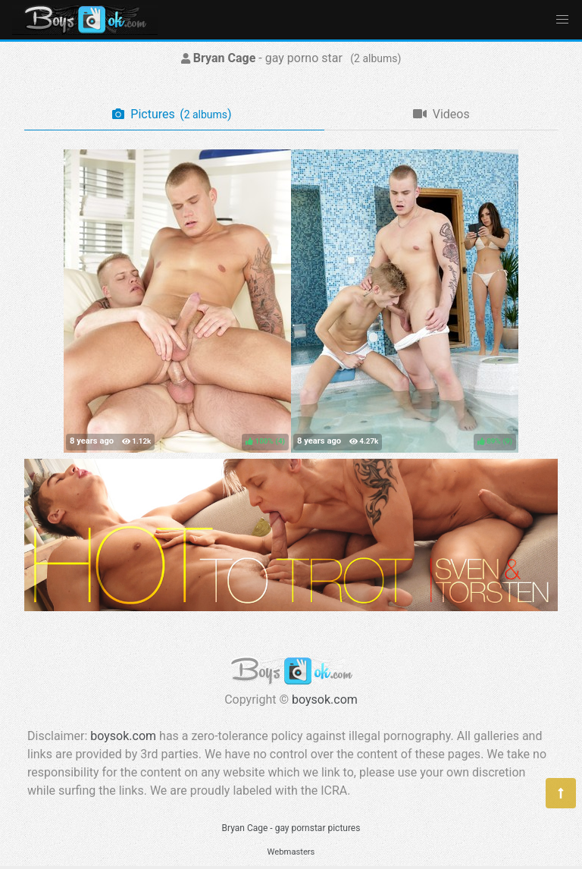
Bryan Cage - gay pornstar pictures (291, 828)
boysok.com (325, 699)
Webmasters (291, 852)
